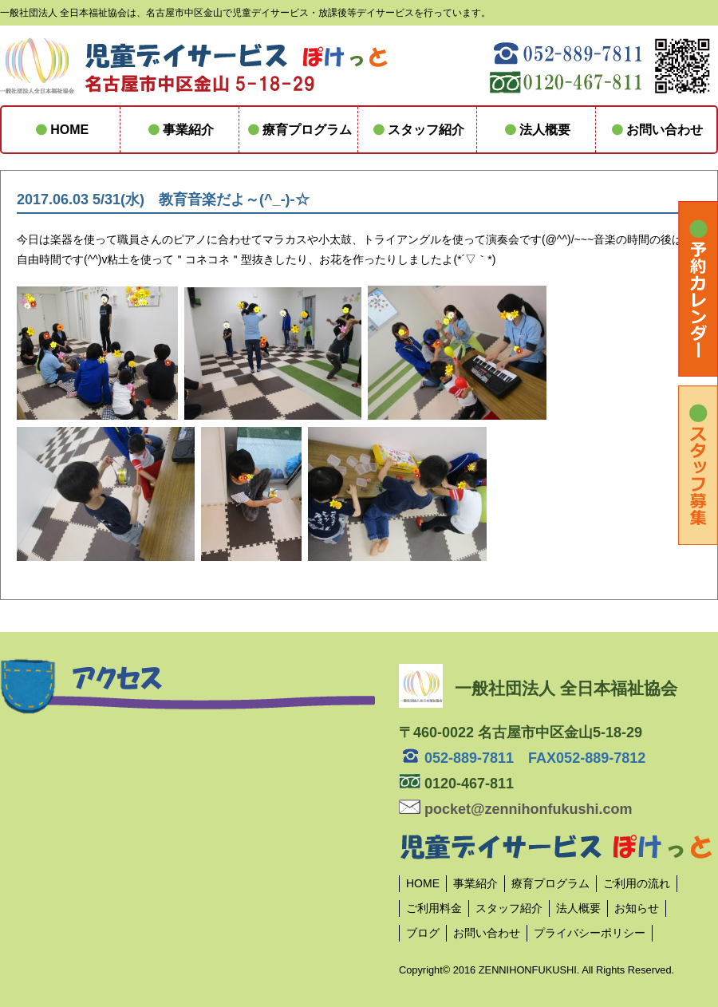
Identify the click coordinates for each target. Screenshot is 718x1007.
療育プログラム (298, 129)
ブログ (423, 932)
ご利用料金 (434, 908)
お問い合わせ (655, 129)
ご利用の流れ (636, 883)
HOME (61, 129)
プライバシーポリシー (589, 932)
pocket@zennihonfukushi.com (516, 809)
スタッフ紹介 (417, 129)
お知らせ (636, 908)
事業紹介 (179, 129)
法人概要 (536, 129)
